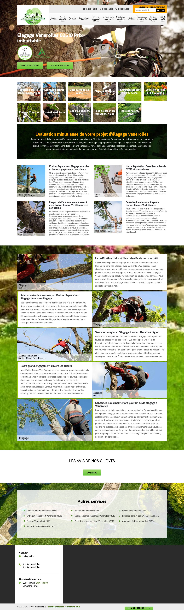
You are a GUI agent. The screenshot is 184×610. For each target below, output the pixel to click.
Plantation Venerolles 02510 (87, 510)
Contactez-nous (30, 65)
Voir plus (92, 473)
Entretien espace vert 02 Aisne (96, 19)
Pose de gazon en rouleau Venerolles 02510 (94, 521)
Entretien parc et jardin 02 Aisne (121, 19)
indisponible (90, 9)
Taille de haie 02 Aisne (162, 19)
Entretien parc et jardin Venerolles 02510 (140, 516)
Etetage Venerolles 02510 (38, 521)
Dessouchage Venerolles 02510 (136, 510)
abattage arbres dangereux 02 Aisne (108, 19)
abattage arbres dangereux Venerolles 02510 (94, 516)
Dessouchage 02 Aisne (84, 19)
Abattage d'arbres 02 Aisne (153, 19)
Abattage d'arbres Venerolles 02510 (138, 521)
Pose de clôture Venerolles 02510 (42, 510)
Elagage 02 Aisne (53, 19)
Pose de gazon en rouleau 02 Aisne (141, 19)
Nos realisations (59, 65)
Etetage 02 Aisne (131, 19)
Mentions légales (56, 607)
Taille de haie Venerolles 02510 (41, 526)
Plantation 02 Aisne (72, 19)
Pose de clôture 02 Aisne (62, 19)
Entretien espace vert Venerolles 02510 (44, 516)
